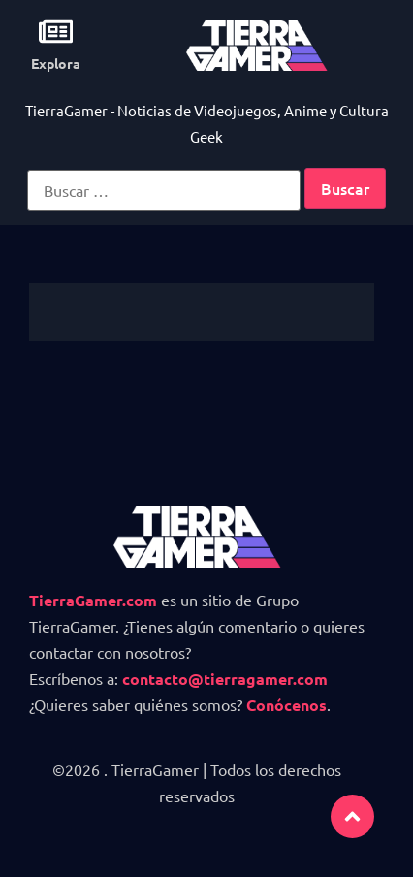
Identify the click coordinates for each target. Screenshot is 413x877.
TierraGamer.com (93, 600)
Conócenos (286, 705)
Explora (55, 63)
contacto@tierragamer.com (225, 678)
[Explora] (56, 32)
